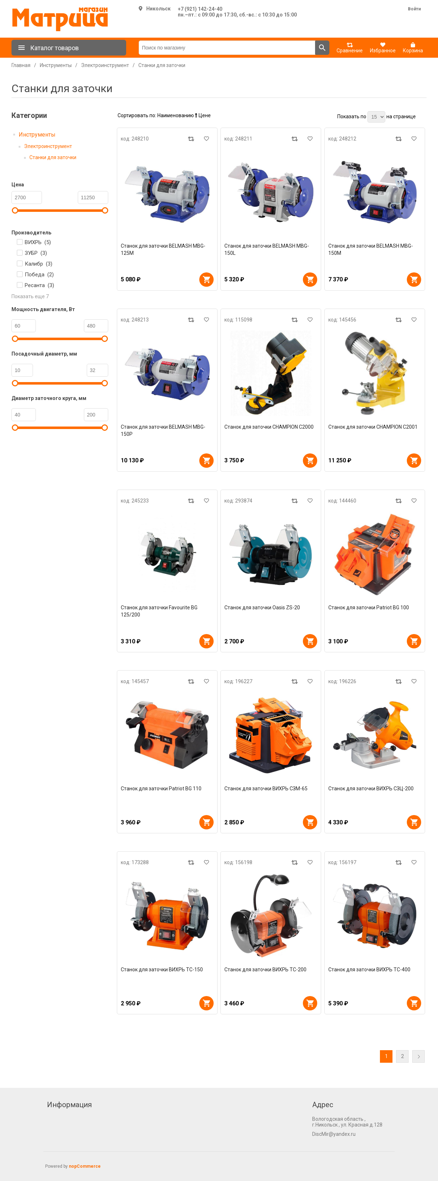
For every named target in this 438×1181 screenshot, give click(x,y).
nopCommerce (85, 1166)
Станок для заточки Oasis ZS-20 (262, 607)
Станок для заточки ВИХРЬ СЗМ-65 (266, 788)
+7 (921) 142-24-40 (200, 9)
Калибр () (38, 264)
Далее (418, 1056)
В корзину (206, 279)
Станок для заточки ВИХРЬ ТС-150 (162, 969)
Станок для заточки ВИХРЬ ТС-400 (369, 969)
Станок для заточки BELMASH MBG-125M (163, 249)
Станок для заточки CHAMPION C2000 (269, 427)
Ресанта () (39, 285)
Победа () (39, 274)
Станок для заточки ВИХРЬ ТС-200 (265, 969)
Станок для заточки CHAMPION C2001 (373, 427)
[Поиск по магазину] (227, 48)
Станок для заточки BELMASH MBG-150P (163, 430)
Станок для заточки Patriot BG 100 (368, 607)
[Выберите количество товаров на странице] (376, 117)
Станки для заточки (52, 157)
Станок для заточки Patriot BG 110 (161, 788)
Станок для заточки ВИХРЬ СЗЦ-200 (371, 788)
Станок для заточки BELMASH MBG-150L (266, 249)
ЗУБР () (36, 253)
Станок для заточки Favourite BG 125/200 (159, 611)
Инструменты (37, 134)
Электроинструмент (48, 146)
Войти (414, 8)
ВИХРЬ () (38, 242)
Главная (20, 65)
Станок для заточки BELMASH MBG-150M (370, 249)
